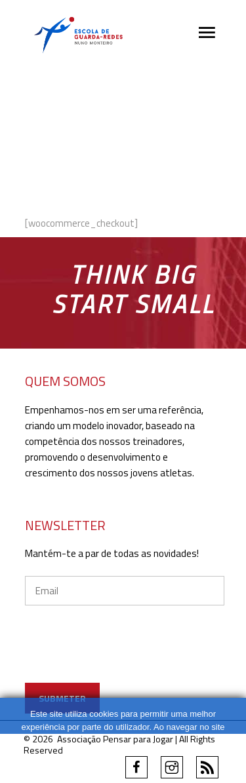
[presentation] (124, 657)
